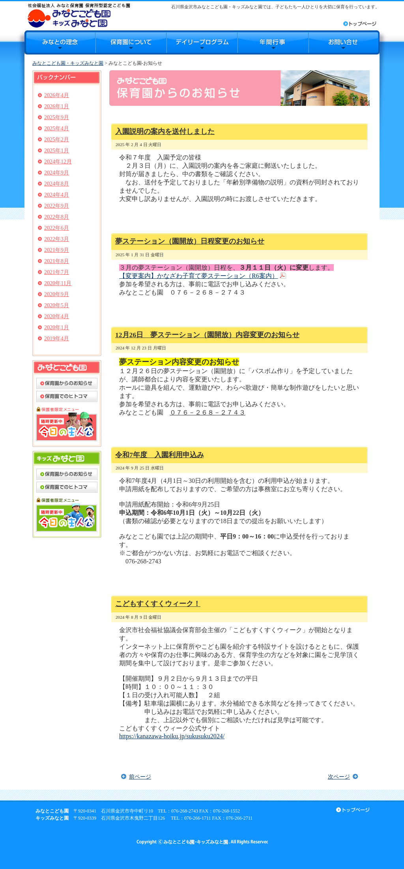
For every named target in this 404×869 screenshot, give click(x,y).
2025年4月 (56, 128)
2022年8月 (56, 217)
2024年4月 (56, 195)
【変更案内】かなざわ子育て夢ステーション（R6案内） (198, 275)
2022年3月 (56, 239)
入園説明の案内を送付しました (165, 131)
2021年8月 (56, 261)
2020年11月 (57, 283)
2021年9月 (56, 250)
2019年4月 (56, 339)
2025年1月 (56, 151)
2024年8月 (56, 184)
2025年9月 (56, 117)
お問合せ (344, 42)
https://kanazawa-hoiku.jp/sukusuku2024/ (171, 736)
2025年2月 (56, 140)
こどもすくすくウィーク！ (157, 604)
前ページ (140, 776)
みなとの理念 (59, 42)
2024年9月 (56, 173)
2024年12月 (58, 162)
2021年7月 (56, 272)
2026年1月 (56, 106)
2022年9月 (56, 206)
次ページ (339, 776)
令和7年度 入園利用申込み (159, 455)
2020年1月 (56, 327)
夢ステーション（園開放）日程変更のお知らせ (189, 241)
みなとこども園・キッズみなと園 (67, 63)
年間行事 (273, 42)
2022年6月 (56, 228)
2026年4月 (56, 95)
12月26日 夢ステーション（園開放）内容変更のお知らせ (207, 335)
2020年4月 (56, 316)
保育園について (130, 42)
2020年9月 (56, 294)
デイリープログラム (202, 42)
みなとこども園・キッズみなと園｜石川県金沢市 (78, 15)
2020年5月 (56, 305)
